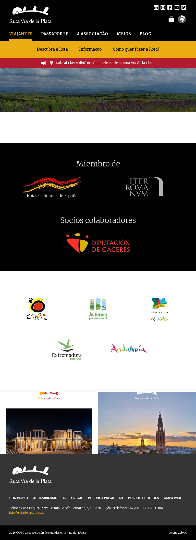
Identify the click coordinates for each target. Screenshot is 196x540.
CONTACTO (18, 498)
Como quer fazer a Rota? (136, 49)
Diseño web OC (178, 532)
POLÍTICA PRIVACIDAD (105, 498)
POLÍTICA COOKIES (143, 498)
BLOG (146, 33)
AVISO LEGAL (73, 498)
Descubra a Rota (52, 49)
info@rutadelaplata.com (26, 512)
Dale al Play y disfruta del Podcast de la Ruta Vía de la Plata (105, 63)
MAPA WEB (172, 498)
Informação (90, 49)
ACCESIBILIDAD (45, 498)
